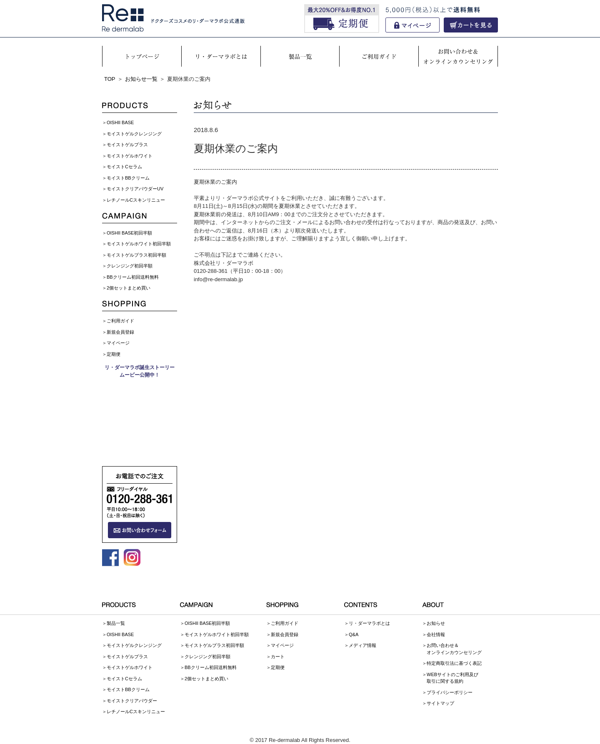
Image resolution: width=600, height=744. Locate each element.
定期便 (113, 354)
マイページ (118, 342)
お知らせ (436, 623)
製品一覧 (116, 623)
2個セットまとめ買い (128, 287)
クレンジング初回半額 (129, 265)
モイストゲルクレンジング (134, 133)
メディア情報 (362, 645)
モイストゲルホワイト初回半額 (139, 243)
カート (278, 656)
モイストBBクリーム (128, 177)
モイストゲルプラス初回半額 (136, 254)
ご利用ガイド (120, 320)
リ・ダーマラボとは (369, 623)
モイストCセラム (124, 166)
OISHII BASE (120, 122)
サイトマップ (440, 703)
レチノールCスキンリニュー (136, 199)
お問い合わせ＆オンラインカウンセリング (454, 649)
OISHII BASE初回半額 (129, 232)
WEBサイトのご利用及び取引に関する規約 (452, 678)
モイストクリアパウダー (132, 700)
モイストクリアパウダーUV (135, 188)
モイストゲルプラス (127, 144)
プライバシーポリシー (449, 692)
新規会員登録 (120, 332)
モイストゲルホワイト (129, 155)
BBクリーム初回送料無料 (133, 277)
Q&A (353, 634)
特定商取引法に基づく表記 (454, 663)
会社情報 (436, 634)
